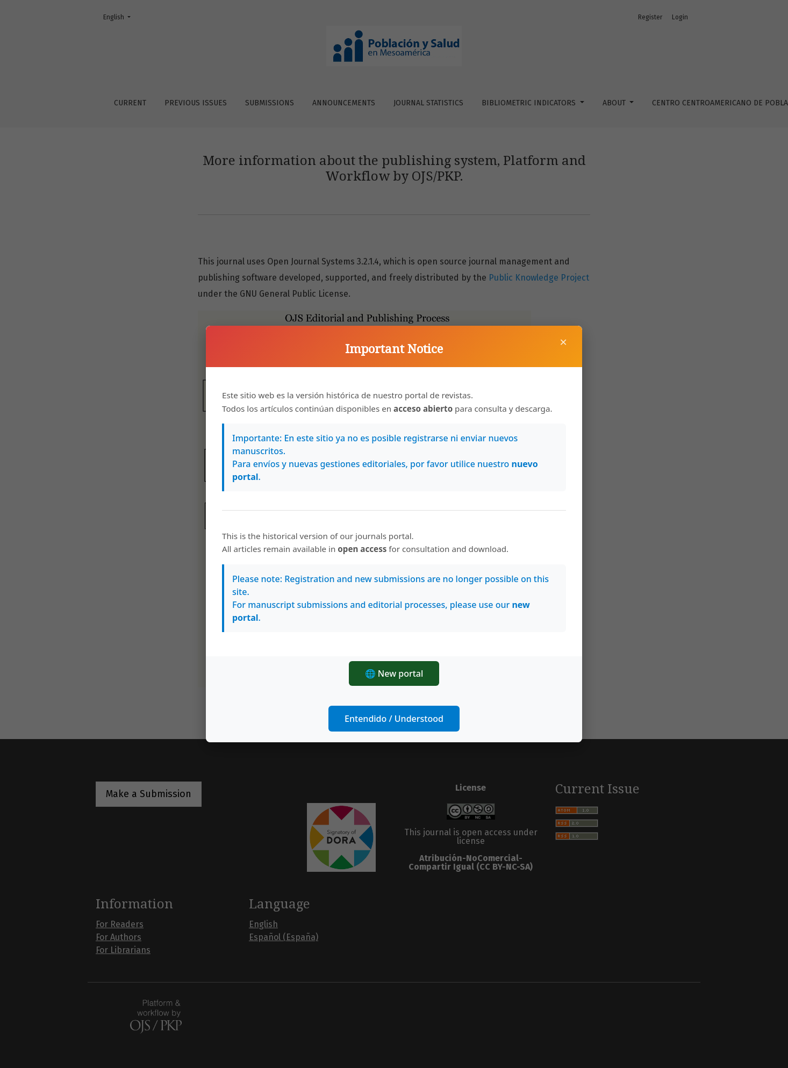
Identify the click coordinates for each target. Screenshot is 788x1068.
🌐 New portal (394, 673)
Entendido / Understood (394, 719)
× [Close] (563, 342)
